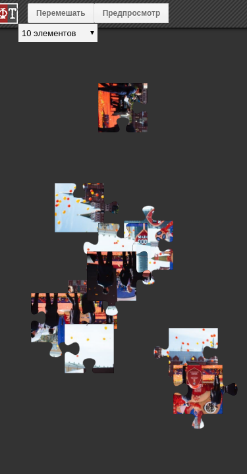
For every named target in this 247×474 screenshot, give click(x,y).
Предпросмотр (132, 13)
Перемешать (61, 13)
